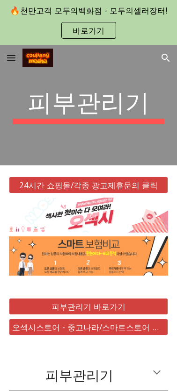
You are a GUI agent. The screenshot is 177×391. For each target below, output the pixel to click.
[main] (88, 105)
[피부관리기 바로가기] (88, 306)
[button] (11, 58)
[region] (88, 22)
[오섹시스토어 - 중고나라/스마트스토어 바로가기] (88, 327)
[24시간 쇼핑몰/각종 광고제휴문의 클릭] (88, 185)
